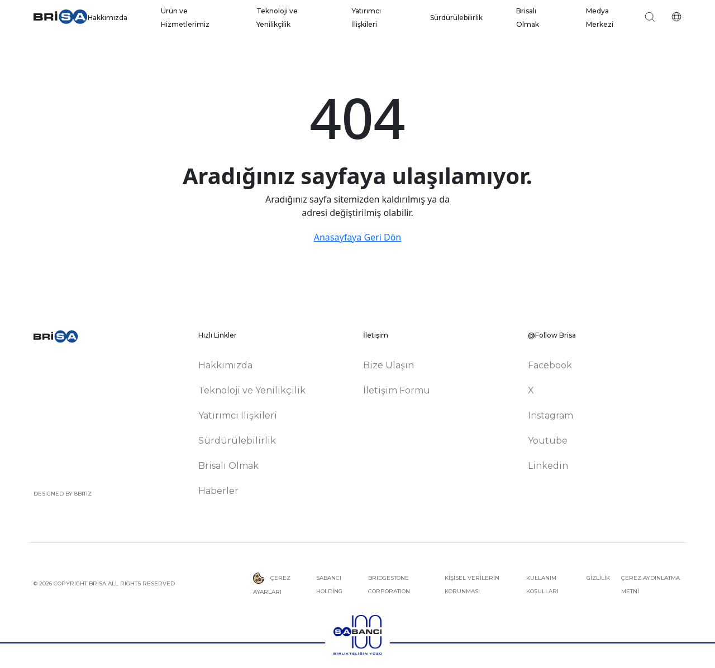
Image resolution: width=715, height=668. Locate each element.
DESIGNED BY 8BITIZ (63, 493)
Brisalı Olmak (228, 465)
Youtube (548, 440)
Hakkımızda (107, 17)
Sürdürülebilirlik (456, 17)
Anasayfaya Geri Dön (357, 237)
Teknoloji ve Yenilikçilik (252, 390)
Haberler (218, 491)
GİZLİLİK (598, 578)
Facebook (550, 365)
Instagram (550, 415)
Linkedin (548, 465)
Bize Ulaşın (388, 365)
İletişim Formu (396, 390)
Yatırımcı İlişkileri (237, 415)
